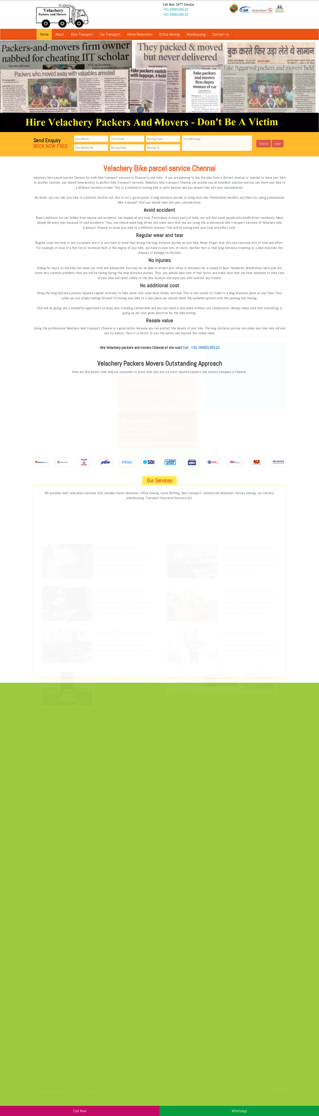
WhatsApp (239, 1110)
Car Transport (110, 34)
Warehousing (196, 34)
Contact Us (220, 34)
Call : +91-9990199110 (201, 347)
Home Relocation (139, 34)
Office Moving (169, 34)
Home (44, 34)
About (59, 34)
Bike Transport (82, 34)
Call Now (79, 1110)
